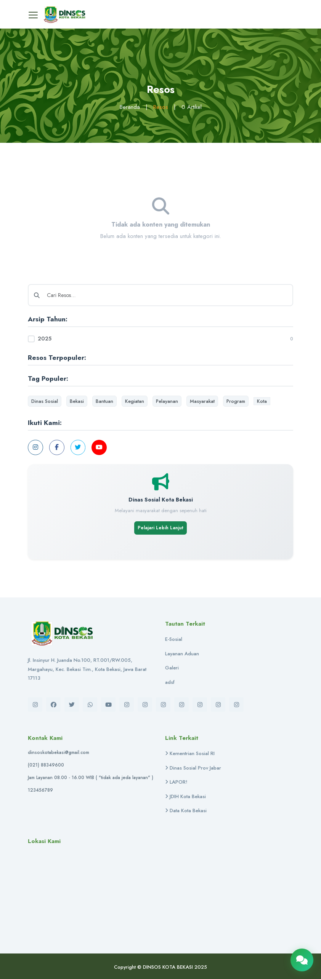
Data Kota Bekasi (186, 811)
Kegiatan (134, 401)
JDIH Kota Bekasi (185, 796)
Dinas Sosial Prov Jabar (193, 767)
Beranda (130, 107)
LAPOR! (176, 782)
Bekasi (77, 401)
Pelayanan (167, 401)
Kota (262, 401)
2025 (44, 338)
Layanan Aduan (182, 653)
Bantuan (104, 401)
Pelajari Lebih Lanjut (160, 527)
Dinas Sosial (44, 401)
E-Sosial (173, 639)
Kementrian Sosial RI (190, 753)
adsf (170, 682)
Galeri (172, 667)
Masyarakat (202, 401)
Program (235, 401)
